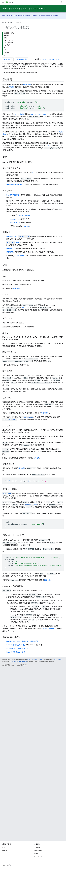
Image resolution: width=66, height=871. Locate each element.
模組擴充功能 (11, 236)
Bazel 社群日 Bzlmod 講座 (15, 652)
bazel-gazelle (15, 222)
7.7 (62, 59)
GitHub (4, 850)
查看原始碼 (22, 59)
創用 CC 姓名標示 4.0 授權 (34, 659)
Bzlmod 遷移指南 (49, 628)
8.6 (46, 59)
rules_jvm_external (24, 215)
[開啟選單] (3, 2)
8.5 (50, 59)
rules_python (15, 219)
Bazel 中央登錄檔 (12, 195)
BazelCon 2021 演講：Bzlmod (17, 648)
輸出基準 (21, 468)
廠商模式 (9, 248)
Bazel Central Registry (38, 114)
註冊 (55, 15)
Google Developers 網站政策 (18, 661)
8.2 (59, 59)
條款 (3, 865)
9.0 (43, 59)
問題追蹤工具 (38, 850)
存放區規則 (45, 413)
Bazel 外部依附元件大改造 (15, 645)
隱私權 (9, 865)
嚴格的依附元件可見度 (14, 185)
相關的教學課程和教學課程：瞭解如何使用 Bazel (24, 8)
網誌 (3, 847)
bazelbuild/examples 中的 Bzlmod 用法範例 (22, 641)
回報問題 (8, 59)
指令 (12, 242)
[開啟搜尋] (61, 2)
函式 (31, 505)
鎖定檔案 (9, 252)
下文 (23, 308)
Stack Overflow (39, 857)
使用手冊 (10, 22)
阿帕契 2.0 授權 (57, 659)
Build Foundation (7, 15)
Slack (36, 854)
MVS (34, 173)
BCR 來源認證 (19, 256)
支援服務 (37, 847)
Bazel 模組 (16, 288)
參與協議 (47, 15)
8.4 (53, 59)
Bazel (4, 22)
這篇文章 (47, 580)
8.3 (56, 59)
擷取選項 (36, 458)
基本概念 (18, 22)
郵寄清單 (37, 15)
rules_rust (25, 226)
